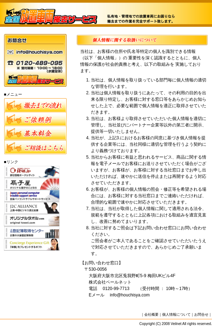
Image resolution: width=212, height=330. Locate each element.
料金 (35, 133)
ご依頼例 (35, 119)
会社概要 (151, 314)
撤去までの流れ (35, 105)
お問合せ (201, 314)
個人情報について (176, 314)
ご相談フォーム (35, 147)
